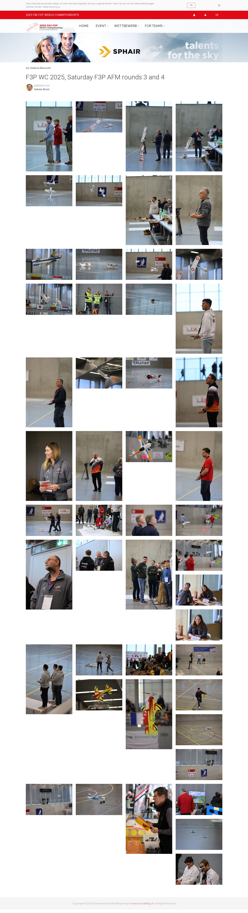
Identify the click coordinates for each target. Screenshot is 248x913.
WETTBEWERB (125, 26)
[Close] (219, 5)
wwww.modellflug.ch (142, 903)
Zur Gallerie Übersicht (38, 68)
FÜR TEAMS (154, 26)
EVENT (101, 26)
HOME (84, 26)
